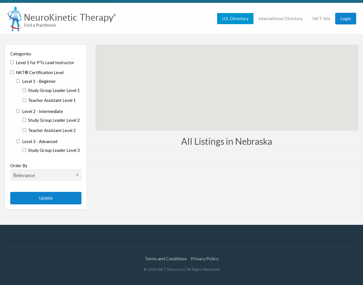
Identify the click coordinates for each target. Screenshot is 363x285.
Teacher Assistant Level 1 (49, 100)
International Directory (280, 18)
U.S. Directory (235, 18)
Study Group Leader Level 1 (51, 90)
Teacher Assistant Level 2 (49, 130)
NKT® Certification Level (37, 72)
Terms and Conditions (166, 258)
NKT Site (321, 18)
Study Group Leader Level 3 (51, 150)
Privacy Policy (205, 258)
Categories (20, 53)
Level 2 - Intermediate (39, 111)
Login (345, 18)
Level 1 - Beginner (36, 81)
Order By (45, 172)
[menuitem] (235, 18)
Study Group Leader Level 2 (51, 120)
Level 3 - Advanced (36, 141)
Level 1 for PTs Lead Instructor (42, 62)
